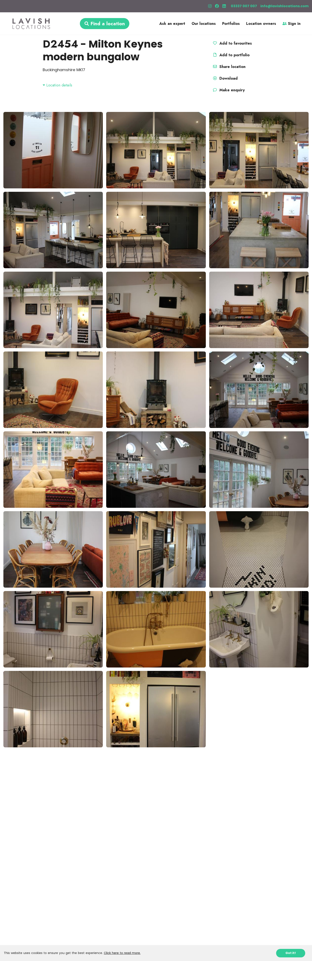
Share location (229, 66)
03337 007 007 (244, 6)
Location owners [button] (261, 23)
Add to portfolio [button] (231, 55)
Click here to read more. (122, 953)
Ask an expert (172, 23)
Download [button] (225, 78)
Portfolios (231, 23)
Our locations (204, 23)
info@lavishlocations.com (284, 6)
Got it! (290, 953)
